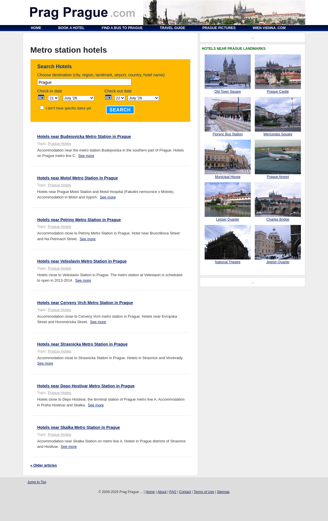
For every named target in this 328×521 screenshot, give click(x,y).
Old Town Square (227, 92)
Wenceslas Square (278, 134)
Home (36, 28)
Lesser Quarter (227, 219)
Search (120, 109)
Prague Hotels (59, 143)
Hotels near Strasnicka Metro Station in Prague (82, 344)
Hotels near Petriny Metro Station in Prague (79, 219)
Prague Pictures (218, 28)
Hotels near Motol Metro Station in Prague (77, 178)
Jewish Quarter (278, 262)
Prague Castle (278, 92)
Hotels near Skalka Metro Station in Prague (78, 427)
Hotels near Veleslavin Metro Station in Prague (82, 261)
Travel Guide (172, 28)
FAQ (172, 492)
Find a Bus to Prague (122, 28)
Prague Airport (278, 177)
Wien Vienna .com (269, 28)
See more (86, 156)
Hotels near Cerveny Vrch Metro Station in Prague (85, 302)
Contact (185, 492)
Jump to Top (36, 482)
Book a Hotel (71, 28)
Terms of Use (204, 492)
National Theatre (228, 262)
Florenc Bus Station (228, 134)
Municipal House (228, 177)
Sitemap (223, 492)
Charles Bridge (277, 219)
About (161, 492)
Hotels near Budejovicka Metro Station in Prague (84, 136)
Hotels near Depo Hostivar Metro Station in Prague (86, 386)
